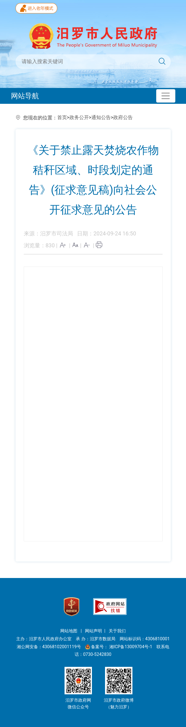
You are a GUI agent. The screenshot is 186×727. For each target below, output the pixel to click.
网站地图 (69, 631)
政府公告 (123, 117)
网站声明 (93, 631)
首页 (62, 117)
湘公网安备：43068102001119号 (49, 646)
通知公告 (101, 117)
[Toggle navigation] (165, 96)
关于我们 (117, 631)
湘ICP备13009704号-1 (131, 646)
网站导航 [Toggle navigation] (25, 96)
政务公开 (79, 117)
